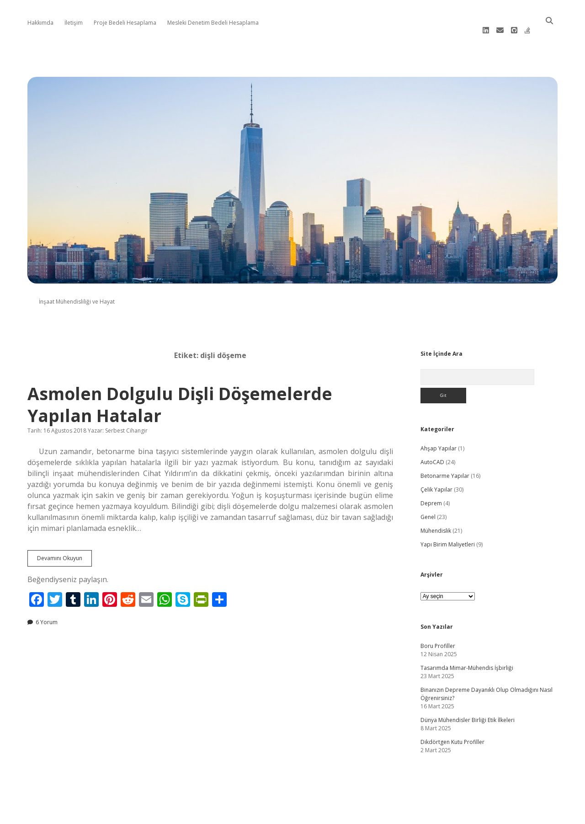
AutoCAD (432, 449)
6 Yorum (47, 609)
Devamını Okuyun (64, 547)
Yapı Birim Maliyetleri (447, 531)
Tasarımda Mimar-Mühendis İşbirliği (466, 655)
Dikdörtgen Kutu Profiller (452, 729)
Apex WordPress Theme (264, 814)
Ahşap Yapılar (438, 435)
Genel (428, 504)
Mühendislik (435, 518)
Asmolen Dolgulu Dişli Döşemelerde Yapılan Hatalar (179, 391)
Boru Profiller (437, 633)
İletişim (73, 23)
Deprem (431, 490)
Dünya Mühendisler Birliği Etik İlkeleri (467, 707)
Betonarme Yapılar (444, 463)
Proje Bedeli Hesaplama (125, 23)
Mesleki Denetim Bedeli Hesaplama (213, 23)
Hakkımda (40, 23)
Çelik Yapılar (436, 477)
